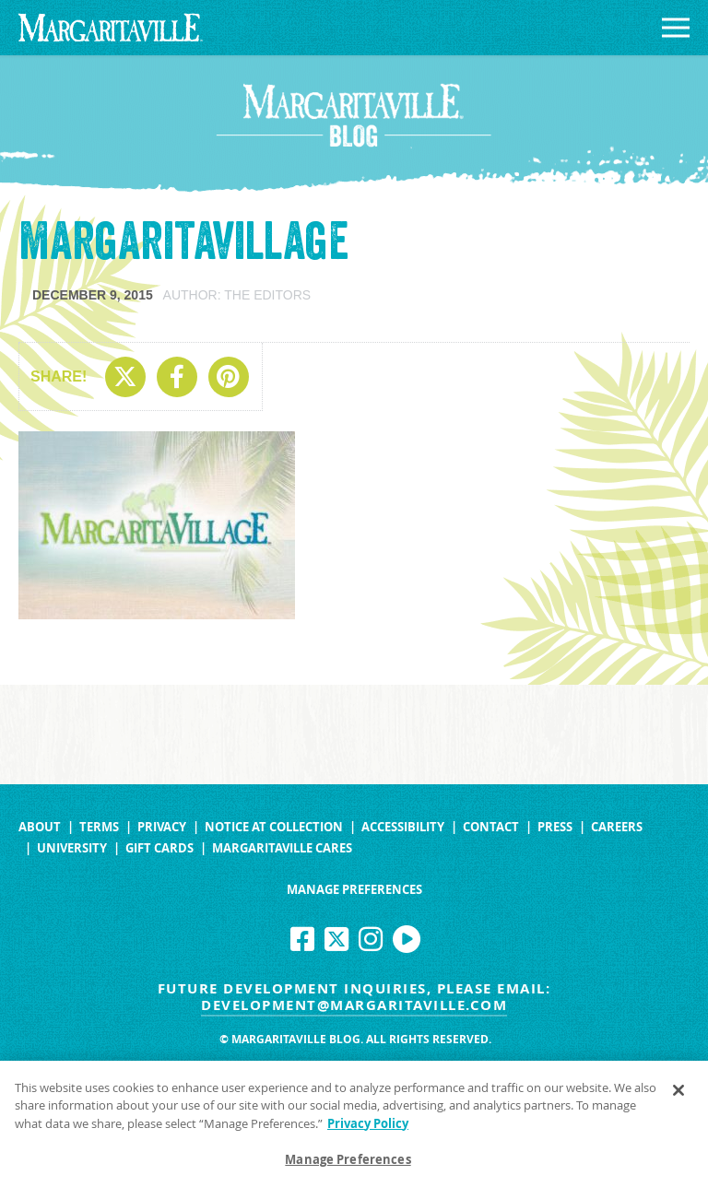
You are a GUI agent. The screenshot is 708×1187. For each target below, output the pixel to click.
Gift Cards (159, 848)
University (72, 848)
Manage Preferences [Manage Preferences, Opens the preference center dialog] (347, 1164)
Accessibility (402, 827)
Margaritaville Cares (282, 848)
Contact (491, 827)
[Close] (678, 1094)
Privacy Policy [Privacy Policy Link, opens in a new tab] (367, 1127)
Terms (99, 827)
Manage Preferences (354, 890)
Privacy (161, 827)
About (39, 827)
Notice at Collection (274, 827)
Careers (617, 827)
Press (554, 827)
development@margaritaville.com (354, 1005)
